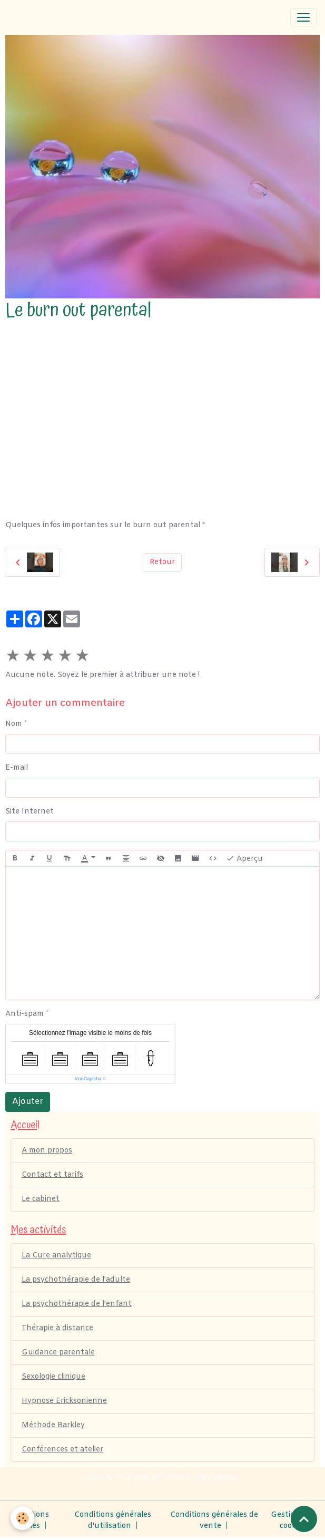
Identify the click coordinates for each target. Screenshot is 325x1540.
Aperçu (244, 858)
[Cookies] (22, 1518)
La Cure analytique (56, 1256)
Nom (13, 724)
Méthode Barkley (53, 1425)
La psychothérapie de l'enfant (77, 1304)
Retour (162, 562)
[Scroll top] (304, 1519)
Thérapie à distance (57, 1328)
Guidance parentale (58, 1353)
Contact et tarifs (52, 1175)
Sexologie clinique (53, 1377)
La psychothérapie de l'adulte (76, 1280)
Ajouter (27, 1101)
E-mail (16, 768)
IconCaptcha (88, 1078)
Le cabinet (41, 1199)
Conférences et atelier (62, 1450)
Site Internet (29, 812)
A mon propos (47, 1151)
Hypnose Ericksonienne (64, 1401)
